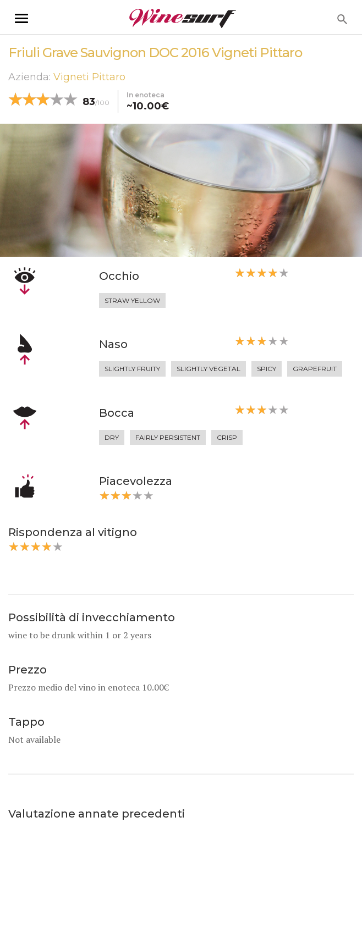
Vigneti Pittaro (89, 77)
